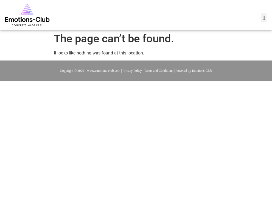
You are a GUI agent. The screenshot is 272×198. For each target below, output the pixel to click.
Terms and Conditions (158, 71)
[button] (264, 17)
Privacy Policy (132, 71)
